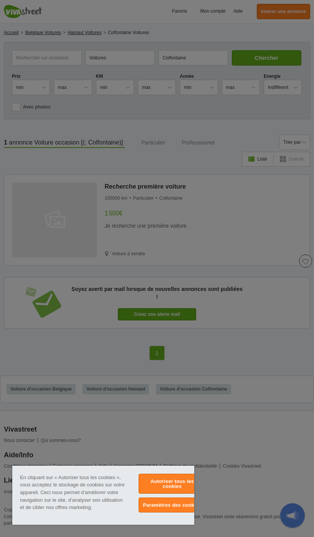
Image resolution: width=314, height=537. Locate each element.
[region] (103, 495)
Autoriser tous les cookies (172, 483)
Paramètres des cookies (172, 505)
